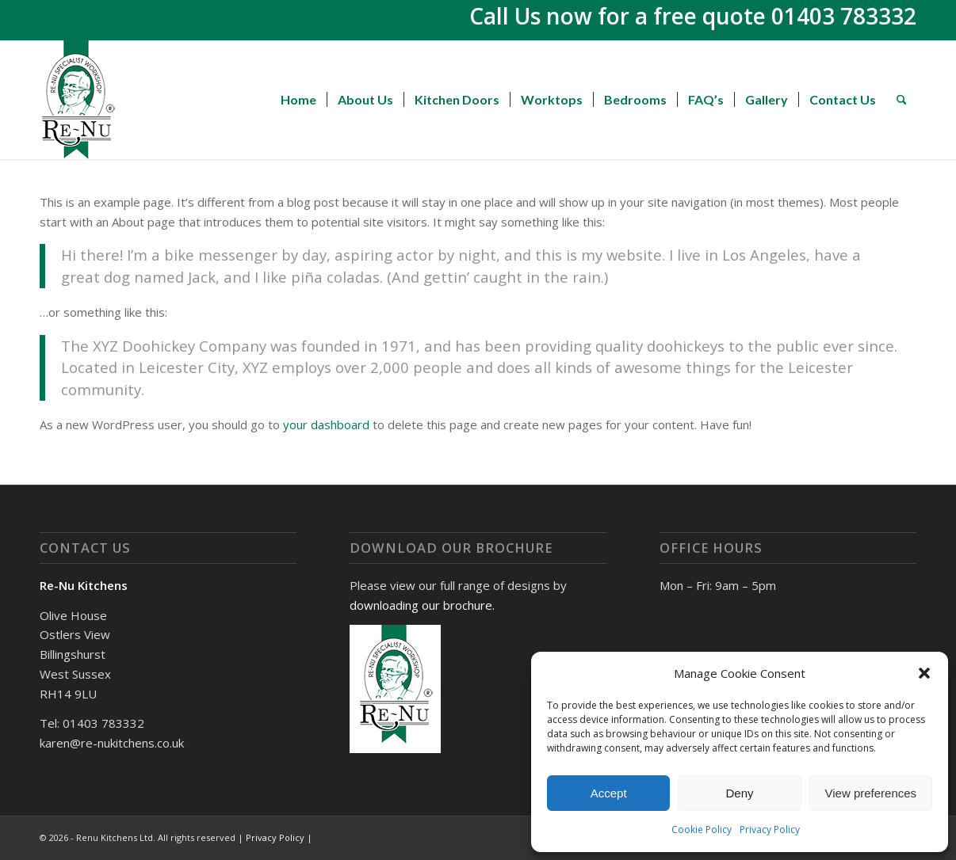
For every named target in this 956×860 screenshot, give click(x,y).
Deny (739, 793)
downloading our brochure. (422, 605)
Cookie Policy (701, 829)
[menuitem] (298, 99)
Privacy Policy (770, 829)
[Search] (901, 99)
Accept (609, 793)
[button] (924, 673)
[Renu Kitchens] (78, 99)
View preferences (871, 793)
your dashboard (326, 424)
